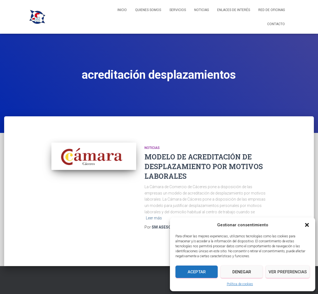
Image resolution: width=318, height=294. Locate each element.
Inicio (122, 10)
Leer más (154, 218)
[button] (307, 225)
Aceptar (197, 271)
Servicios (177, 10)
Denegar (241, 271)
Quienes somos (148, 10)
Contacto (276, 24)
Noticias (201, 10)
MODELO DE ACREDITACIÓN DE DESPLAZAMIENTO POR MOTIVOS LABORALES (203, 166)
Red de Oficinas (271, 10)
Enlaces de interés (233, 10)
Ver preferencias (288, 271)
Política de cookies (240, 284)
